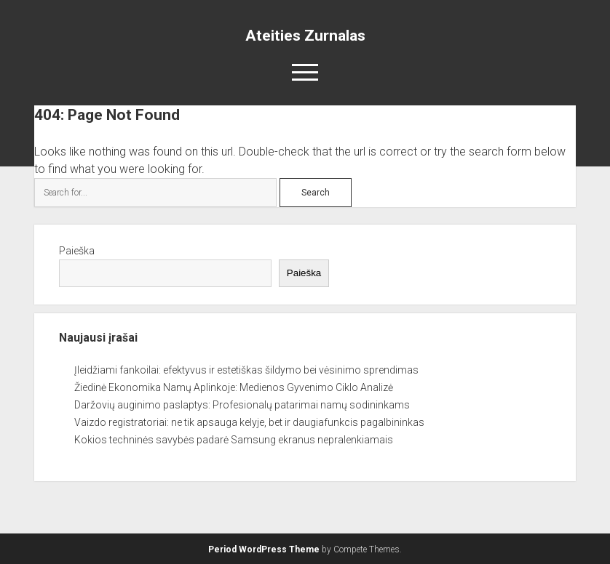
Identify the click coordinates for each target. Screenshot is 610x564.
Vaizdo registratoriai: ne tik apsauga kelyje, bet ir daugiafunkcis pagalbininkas (249, 422)
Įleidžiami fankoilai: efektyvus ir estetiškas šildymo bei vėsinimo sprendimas (246, 370)
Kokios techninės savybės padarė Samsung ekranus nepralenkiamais (233, 440)
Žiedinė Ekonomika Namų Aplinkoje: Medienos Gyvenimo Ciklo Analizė (233, 387)
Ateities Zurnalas (305, 35)
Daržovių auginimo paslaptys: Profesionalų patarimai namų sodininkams (242, 405)
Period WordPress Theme (264, 549)
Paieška (77, 251)
